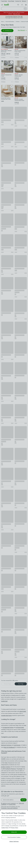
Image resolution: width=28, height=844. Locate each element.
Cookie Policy (4, 827)
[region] (14, 827)
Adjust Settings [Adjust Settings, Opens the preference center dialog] (14, 841)
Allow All (14, 832)
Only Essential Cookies (14, 837)
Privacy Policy (14, 827)
